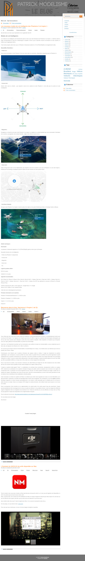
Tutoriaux (67, 60)
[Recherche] (71, 16)
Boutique (67, 28)
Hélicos (66, 45)
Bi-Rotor (80, 69)
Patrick (4, 27)
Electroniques (68, 52)
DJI (3, 311)
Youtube (66, 24)
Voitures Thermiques (69, 78)
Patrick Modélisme (45, 557)
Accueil (71, 32)
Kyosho (80, 73)
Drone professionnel (21, 30)
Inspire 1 (36, 311)
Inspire (36, 30)
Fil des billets (6, 23)
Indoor (76, 73)
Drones (24, 27)
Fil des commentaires (16, 23)
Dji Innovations (10, 30)
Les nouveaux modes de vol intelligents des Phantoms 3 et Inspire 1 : (24, 26)
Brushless (67, 71)
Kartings (67, 46)
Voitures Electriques (73, 76)
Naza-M (47, 470)
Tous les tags (67, 80)
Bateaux (67, 41)
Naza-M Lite (55, 470)
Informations (68, 57)
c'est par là (20, 503)
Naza (41, 470)
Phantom (42, 30)
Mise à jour (35, 470)
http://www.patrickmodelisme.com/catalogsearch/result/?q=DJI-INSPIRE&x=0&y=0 (33, 394)
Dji (3, 30)
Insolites (67, 59)
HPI (73, 73)
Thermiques (67, 55)
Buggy (74, 71)
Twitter (66, 22)
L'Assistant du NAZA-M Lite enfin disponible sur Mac (19, 466)
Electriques (67, 53)
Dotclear (45, 558)
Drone (18, 311)
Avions (66, 39)
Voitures (67, 50)
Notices (66, 26)
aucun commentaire (8, 461)
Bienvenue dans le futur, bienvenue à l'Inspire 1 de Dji (19, 307)
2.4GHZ (67, 69)
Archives (75, 32)
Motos (66, 48)
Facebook (67, 20)
